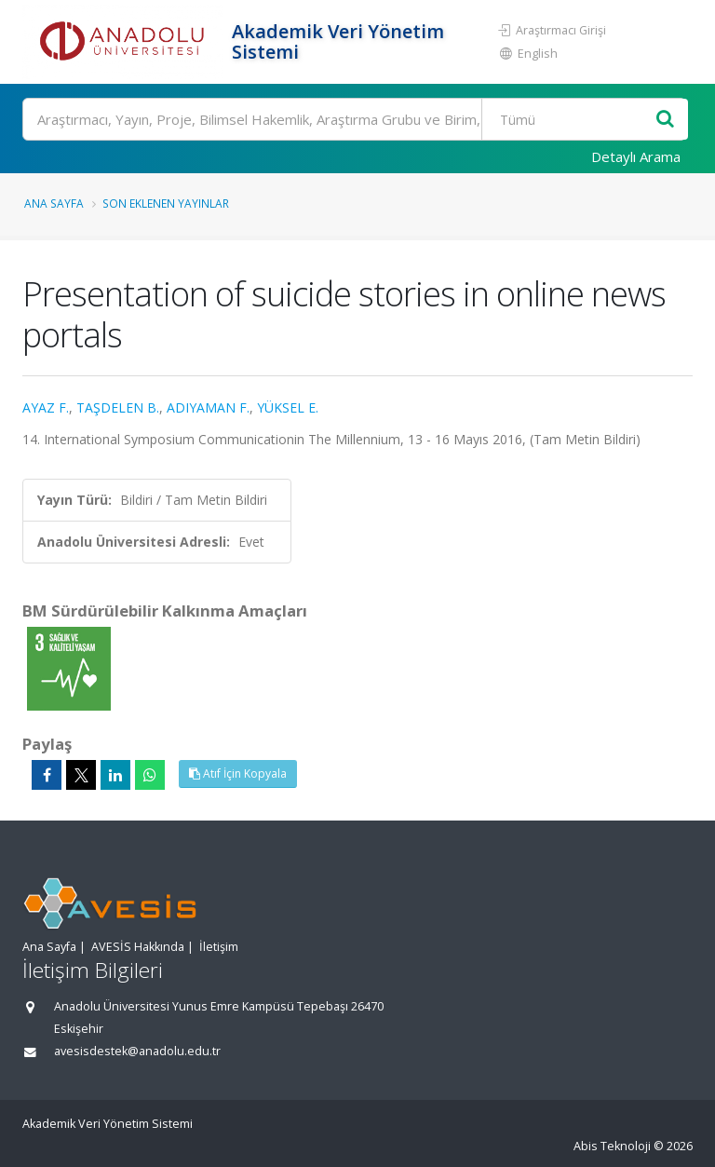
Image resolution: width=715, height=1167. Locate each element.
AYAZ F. (45, 407)
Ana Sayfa (54, 203)
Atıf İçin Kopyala (238, 773)
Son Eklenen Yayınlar (165, 203)
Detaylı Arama (636, 156)
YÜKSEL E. (287, 407)
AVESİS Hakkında (137, 947)
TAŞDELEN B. (117, 407)
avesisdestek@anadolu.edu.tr (137, 1051)
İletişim (218, 947)
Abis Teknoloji (612, 1146)
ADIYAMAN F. (208, 407)
